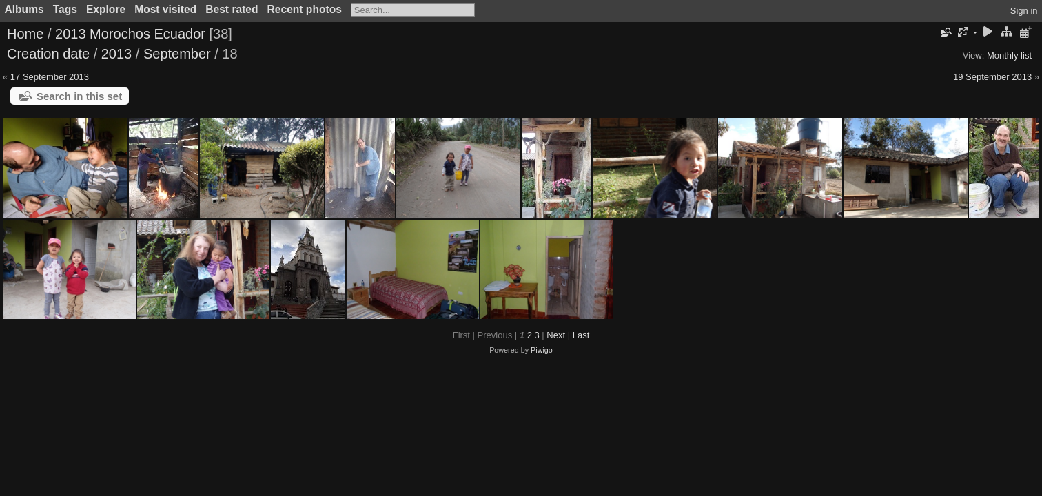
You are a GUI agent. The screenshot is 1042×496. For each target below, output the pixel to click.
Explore (105, 9)
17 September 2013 (49, 77)
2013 (116, 53)
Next (555, 335)
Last (581, 335)
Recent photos (304, 9)
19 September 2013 (992, 77)
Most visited (165, 9)
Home (25, 33)
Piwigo (542, 350)
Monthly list (1009, 55)
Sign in (1024, 11)
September (177, 53)
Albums (24, 9)
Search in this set (79, 96)
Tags (65, 9)
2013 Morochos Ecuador (130, 33)
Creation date (48, 53)
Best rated (231, 9)
